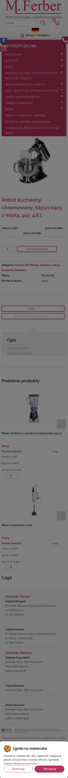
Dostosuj (18, 769)
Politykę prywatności (25, 763)
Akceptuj (49, 769)
